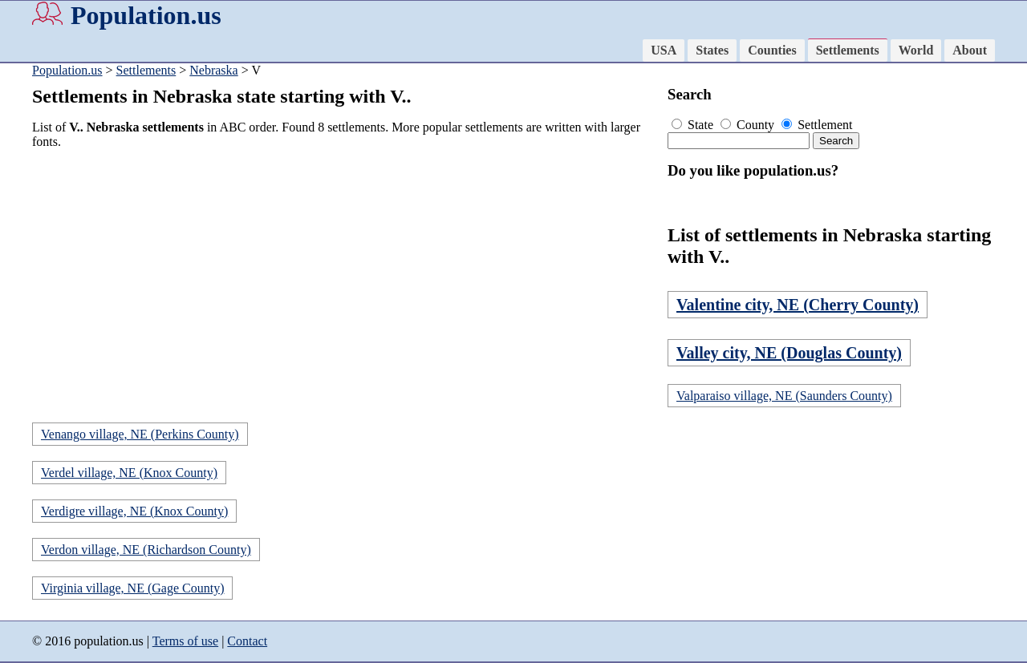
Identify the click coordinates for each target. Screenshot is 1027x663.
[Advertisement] (345, 274)
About (969, 50)
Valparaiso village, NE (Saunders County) (784, 395)
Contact (247, 641)
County (749, 124)
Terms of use (185, 641)
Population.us (146, 15)
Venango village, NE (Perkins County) (140, 434)
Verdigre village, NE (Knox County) (134, 511)
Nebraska (213, 70)
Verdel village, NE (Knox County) (129, 472)
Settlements (847, 50)
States (712, 50)
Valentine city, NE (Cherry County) (797, 304)
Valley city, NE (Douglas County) (789, 353)
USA (663, 50)
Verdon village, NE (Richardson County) (146, 549)
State (694, 124)
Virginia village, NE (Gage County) (132, 588)
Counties (772, 50)
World (916, 50)
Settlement (816, 124)
